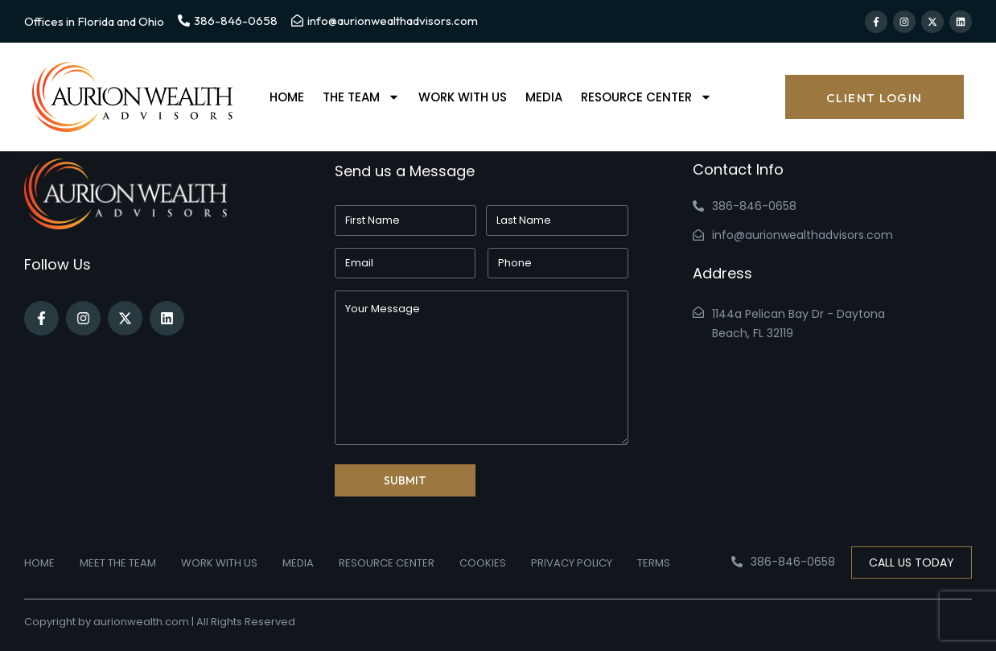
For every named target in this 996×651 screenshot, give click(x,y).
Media (543, 97)
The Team (361, 97)
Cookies (482, 563)
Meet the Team (118, 563)
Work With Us (462, 97)
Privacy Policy (571, 563)
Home (287, 97)
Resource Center (646, 97)
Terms (653, 563)
